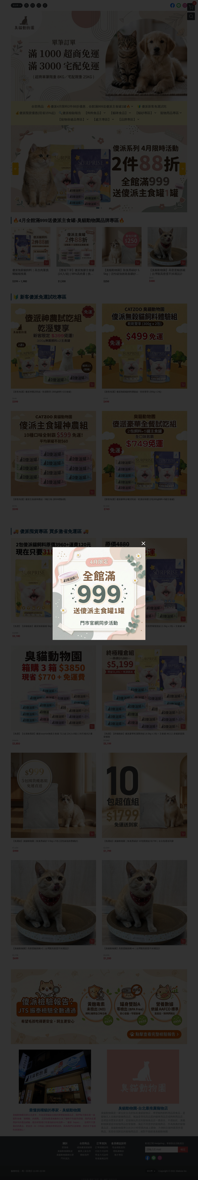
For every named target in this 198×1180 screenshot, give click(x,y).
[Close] (143, 543)
